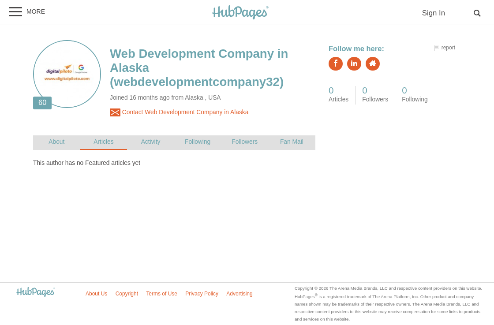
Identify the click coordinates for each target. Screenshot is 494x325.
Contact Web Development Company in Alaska (179, 112)
